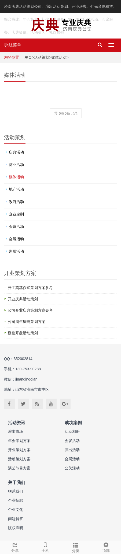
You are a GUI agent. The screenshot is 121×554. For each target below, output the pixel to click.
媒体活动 (58, 57)
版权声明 (15, 528)
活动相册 (72, 431)
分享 (15, 547)
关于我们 (16, 482)
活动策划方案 (19, 459)
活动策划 (41, 57)
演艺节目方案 (19, 468)
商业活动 (16, 164)
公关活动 (72, 468)
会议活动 (16, 226)
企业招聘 (15, 500)
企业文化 (15, 509)
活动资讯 (16, 422)
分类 (75, 547)
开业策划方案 (19, 450)
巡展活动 (16, 251)
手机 (45, 547)
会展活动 (16, 239)
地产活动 (16, 189)
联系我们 (15, 491)
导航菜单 (12, 45)
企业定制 (16, 214)
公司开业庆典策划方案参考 (30, 310)
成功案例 (73, 422)
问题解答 (15, 519)
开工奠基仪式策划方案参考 (30, 287)
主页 (28, 57)
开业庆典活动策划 (23, 299)
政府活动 (16, 202)
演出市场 (15, 431)
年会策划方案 (19, 440)
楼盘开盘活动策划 (23, 333)
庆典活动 (16, 152)
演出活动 (72, 450)
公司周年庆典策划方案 (26, 321)
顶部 (106, 547)
